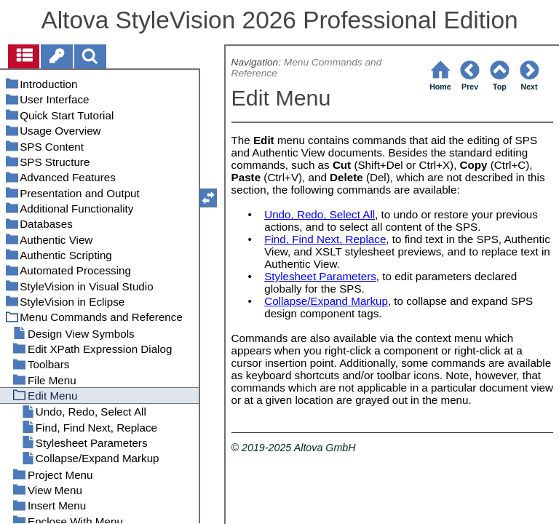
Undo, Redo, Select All (319, 214)
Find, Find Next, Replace (325, 239)
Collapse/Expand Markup (326, 301)
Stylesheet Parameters (320, 276)
